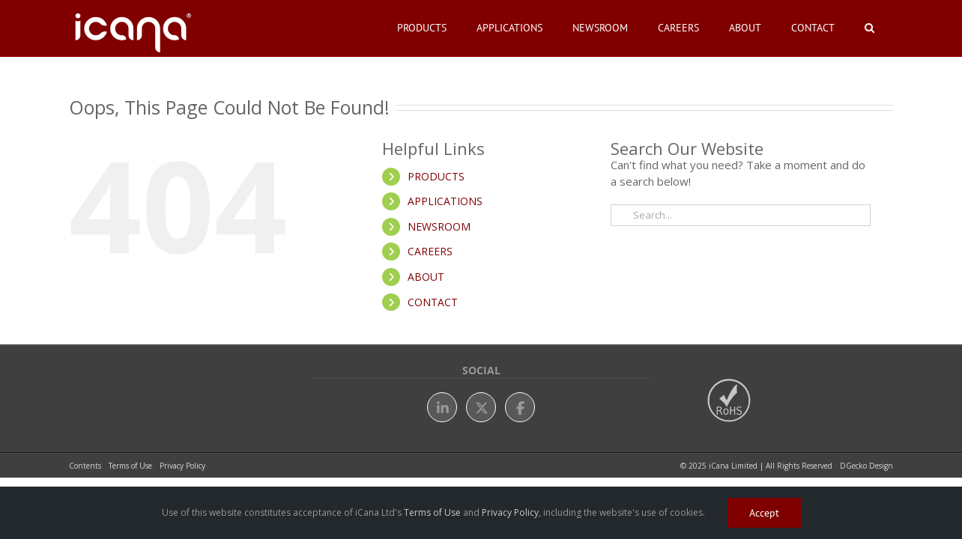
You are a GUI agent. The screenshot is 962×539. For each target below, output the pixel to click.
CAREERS (430, 251)
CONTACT (433, 302)
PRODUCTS (436, 176)
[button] (877, 27)
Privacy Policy (182, 465)
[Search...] (741, 215)
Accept (764, 513)
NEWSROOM (439, 226)
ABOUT (426, 277)
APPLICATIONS (445, 201)
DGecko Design (866, 465)
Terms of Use (130, 465)
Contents (85, 465)
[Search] (621, 215)
